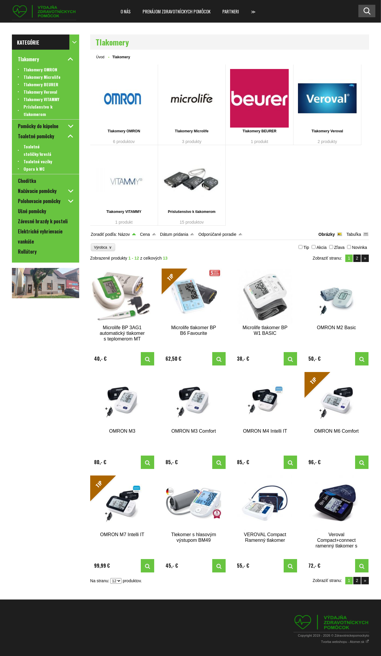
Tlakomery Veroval (327, 131)
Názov (124, 234)
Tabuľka (353, 234)
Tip (306, 247)
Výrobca (103, 247)
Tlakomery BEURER (260, 131)
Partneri (230, 11)
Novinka (359, 247)
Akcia (321, 247)
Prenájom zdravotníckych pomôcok (176, 11)
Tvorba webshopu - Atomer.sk (345, 642)
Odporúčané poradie (217, 234)
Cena (145, 234)
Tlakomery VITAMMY (123, 212)
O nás (126, 11)
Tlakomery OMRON (124, 131)
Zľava (339, 247)
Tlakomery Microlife (192, 131)
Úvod (100, 57)
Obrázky (326, 234)
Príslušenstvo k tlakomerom (192, 212)
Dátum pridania (174, 234)
